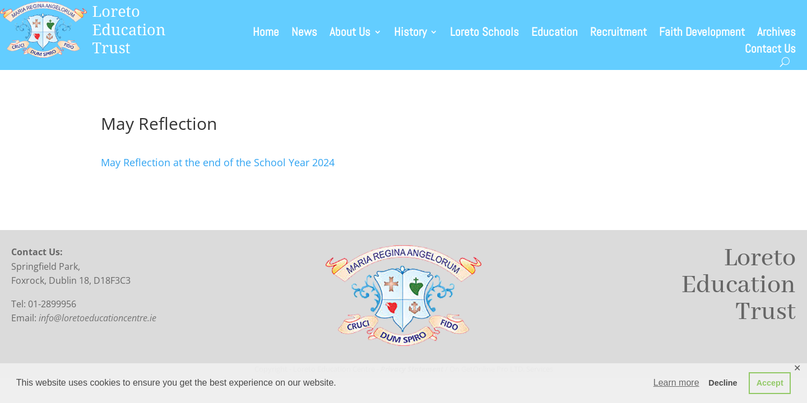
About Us (350, 33)
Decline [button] (722, 382)
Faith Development (702, 33)
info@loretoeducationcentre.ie (97, 318)
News (304, 33)
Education (554, 33)
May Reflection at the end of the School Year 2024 (218, 162)
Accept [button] (770, 382)
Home (266, 33)
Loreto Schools (484, 33)
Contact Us (770, 50)
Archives (776, 33)
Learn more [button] (676, 382)
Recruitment (618, 33)
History (410, 33)
